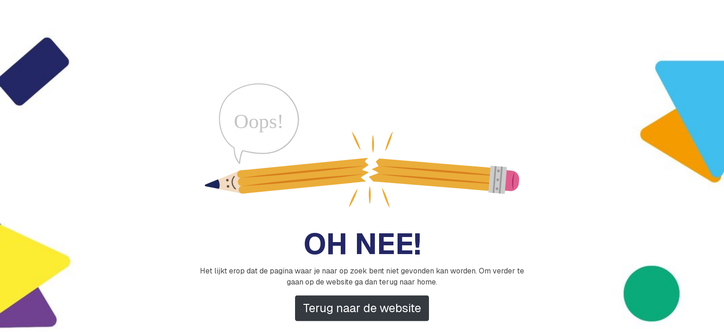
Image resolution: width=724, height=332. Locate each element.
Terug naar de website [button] (362, 308)
